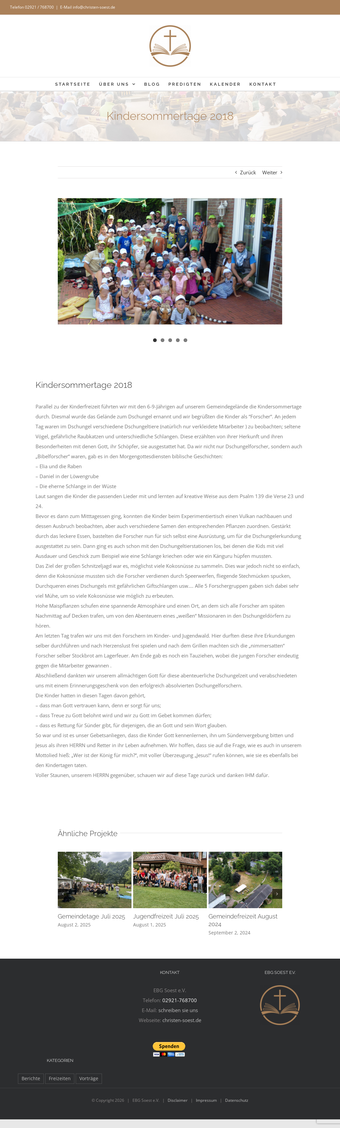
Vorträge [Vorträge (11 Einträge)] (88, 1079)
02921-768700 (179, 1000)
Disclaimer (178, 1100)
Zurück (248, 172)
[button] (63, 894)
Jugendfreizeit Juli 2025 (166, 916)
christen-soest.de (181, 1020)
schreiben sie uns (178, 1010)
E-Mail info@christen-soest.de (87, 7)
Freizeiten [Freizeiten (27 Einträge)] (60, 1079)
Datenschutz (236, 1100)
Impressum (206, 1100)
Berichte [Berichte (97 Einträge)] (31, 1079)
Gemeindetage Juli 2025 (91, 916)
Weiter (269, 172)
